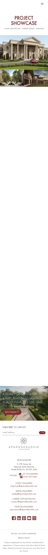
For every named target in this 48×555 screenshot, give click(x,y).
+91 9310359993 (28, 474)
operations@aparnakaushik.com (24, 509)
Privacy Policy (24, 538)
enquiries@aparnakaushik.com (24, 486)
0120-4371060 (28, 477)
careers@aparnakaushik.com (24, 502)
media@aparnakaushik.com (24, 494)
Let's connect (12, 412)
